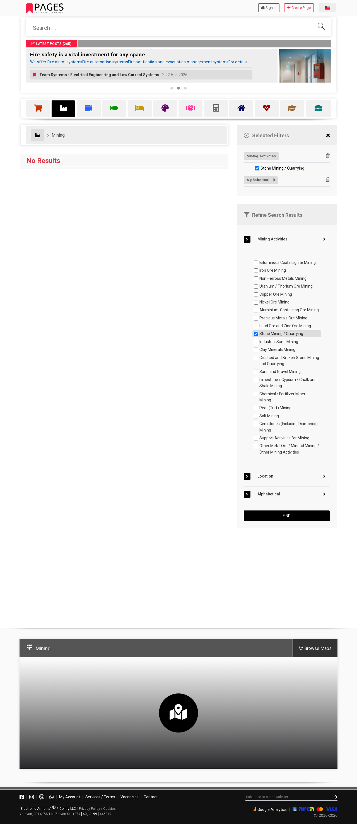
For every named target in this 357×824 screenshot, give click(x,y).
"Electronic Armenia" (38, 809)
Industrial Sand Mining (278, 341)
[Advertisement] (287, 575)
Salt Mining (269, 416)
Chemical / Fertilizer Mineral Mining (283, 397)
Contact (151, 797)
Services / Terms (100, 797)
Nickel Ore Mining (274, 302)
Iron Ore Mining (272, 270)
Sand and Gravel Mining (280, 371)
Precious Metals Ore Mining (283, 318)
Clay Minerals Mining (277, 349)
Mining (58, 135)
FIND (287, 516)
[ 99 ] (95, 814)
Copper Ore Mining (275, 294)
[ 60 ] (84, 814)
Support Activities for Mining (284, 438)
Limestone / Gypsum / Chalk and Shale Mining (288, 382)
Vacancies (129, 797)
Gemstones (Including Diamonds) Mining (288, 426)
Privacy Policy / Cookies (97, 809)
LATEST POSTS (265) (51, 44)
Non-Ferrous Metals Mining (283, 278)
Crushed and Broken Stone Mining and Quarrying (289, 360)
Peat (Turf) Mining (275, 408)
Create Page (299, 8)
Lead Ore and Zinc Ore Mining (285, 326)
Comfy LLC (67, 809)
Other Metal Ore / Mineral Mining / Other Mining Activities (289, 449)
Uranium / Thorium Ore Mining (286, 286)
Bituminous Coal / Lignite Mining (287, 262)
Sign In (268, 8)
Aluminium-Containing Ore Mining (289, 310)
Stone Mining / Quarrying (282, 168)
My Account (69, 797)
